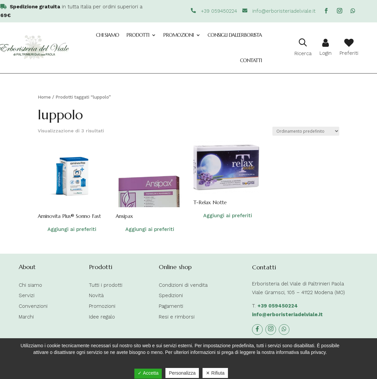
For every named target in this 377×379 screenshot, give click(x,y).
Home (44, 97)
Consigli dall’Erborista (235, 35)
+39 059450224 (277, 306)
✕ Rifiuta (215, 373)
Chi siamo (107, 35)
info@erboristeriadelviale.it (287, 314)
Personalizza (182, 373)
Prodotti (137, 35)
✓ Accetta (148, 373)
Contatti (251, 60)
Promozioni (178, 35)
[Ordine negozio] (305, 131)
